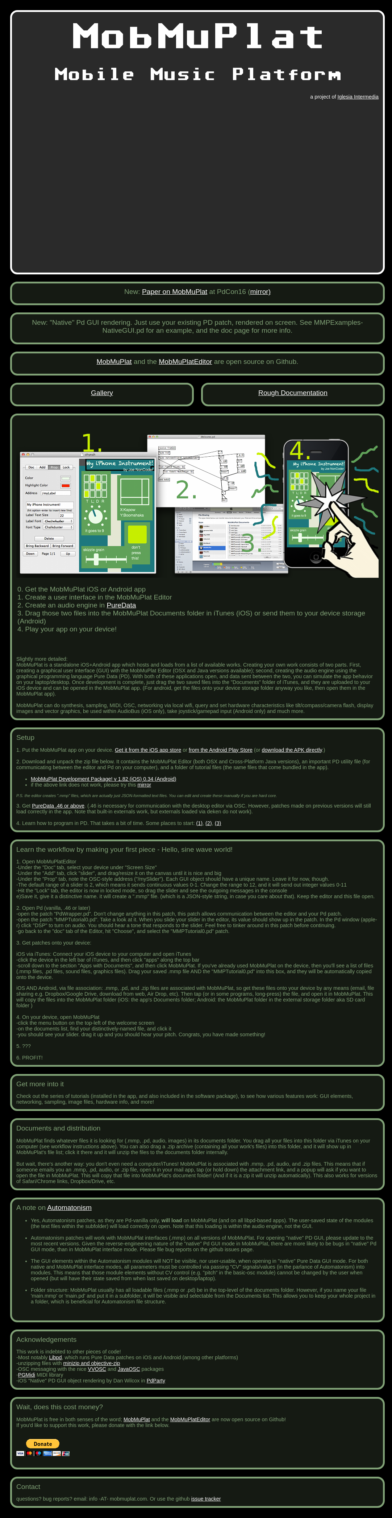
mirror (144, 785)
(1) (199, 823)
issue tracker (206, 1499)
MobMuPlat (114, 361)
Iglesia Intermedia (358, 97)
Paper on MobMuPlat (174, 291)
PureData (121, 605)
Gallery (102, 393)
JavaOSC (129, 1369)
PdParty (156, 1381)
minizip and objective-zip (91, 1363)
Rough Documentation (293, 393)
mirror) (260, 291)
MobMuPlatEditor (185, 361)
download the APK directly (292, 750)
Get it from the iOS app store (148, 750)
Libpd (55, 1357)
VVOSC (97, 1369)
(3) (218, 823)
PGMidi (26, 1375)
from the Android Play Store (221, 750)
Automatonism (69, 1207)
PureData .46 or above (58, 806)
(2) (208, 823)
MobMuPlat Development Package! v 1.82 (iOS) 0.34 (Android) (103, 779)
